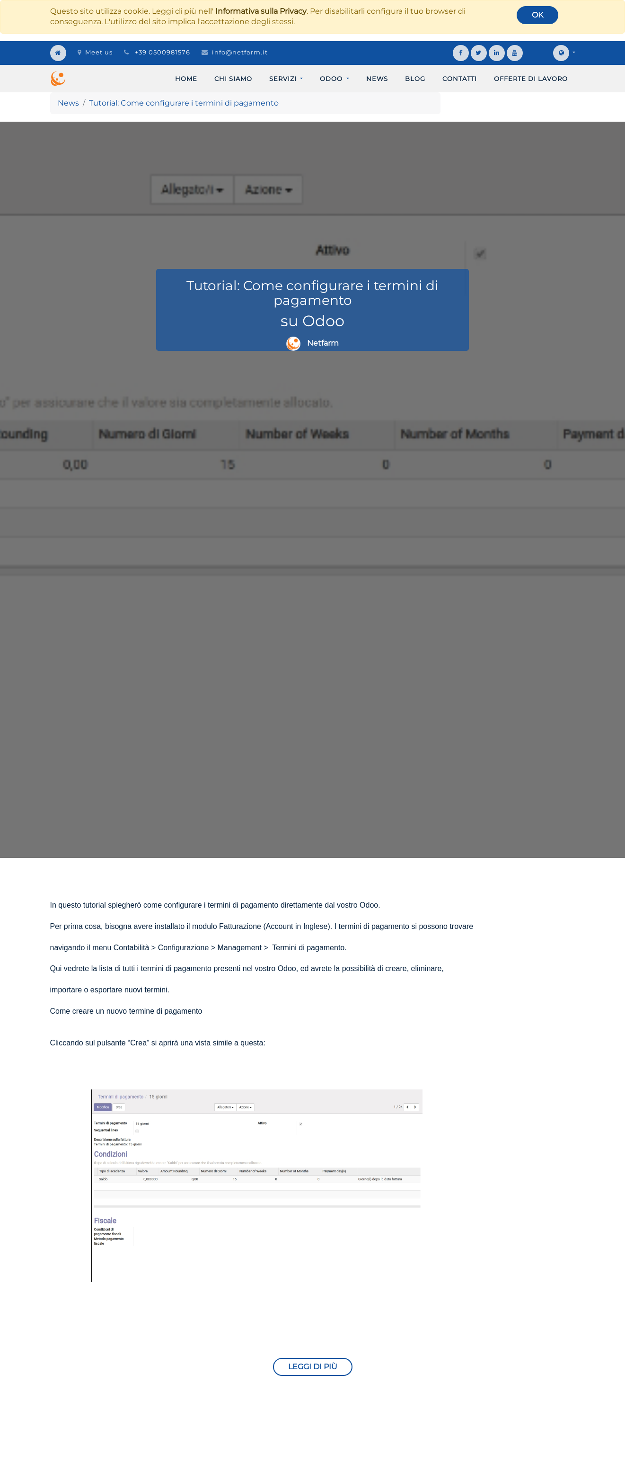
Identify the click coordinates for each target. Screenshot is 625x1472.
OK (537, 14)
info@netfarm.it (240, 52)
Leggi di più (312, 1366)
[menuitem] (186, 78)
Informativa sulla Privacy (261, 11)
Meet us (95, 52)
